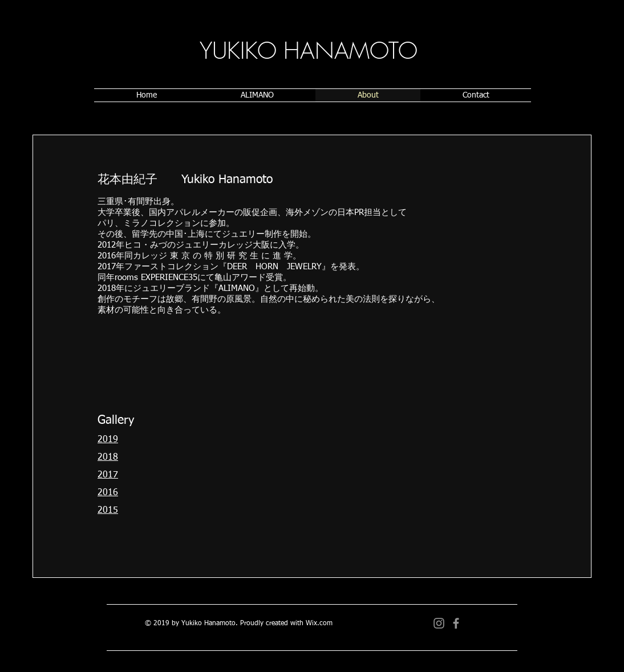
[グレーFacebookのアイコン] (456, 623)
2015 (108, 510)
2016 (108, 492)
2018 (108, 457)
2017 (108, 475)
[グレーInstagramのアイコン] (439, 623)
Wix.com (319, 623)
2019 (108, 439)
